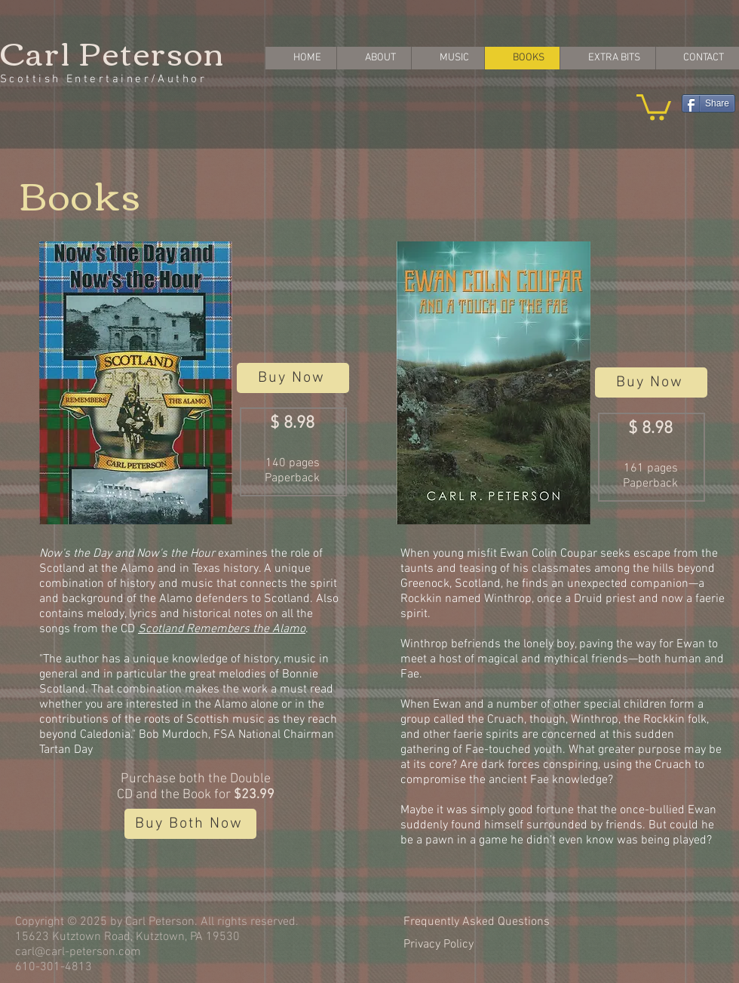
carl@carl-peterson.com (78, 952)
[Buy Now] (293, 378)
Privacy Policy (438, 944)
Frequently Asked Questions (476, 921)
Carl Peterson (112, 51)
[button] (653, 106)
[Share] (708, 103)
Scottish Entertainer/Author (103, 79)
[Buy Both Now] (190, 824)
